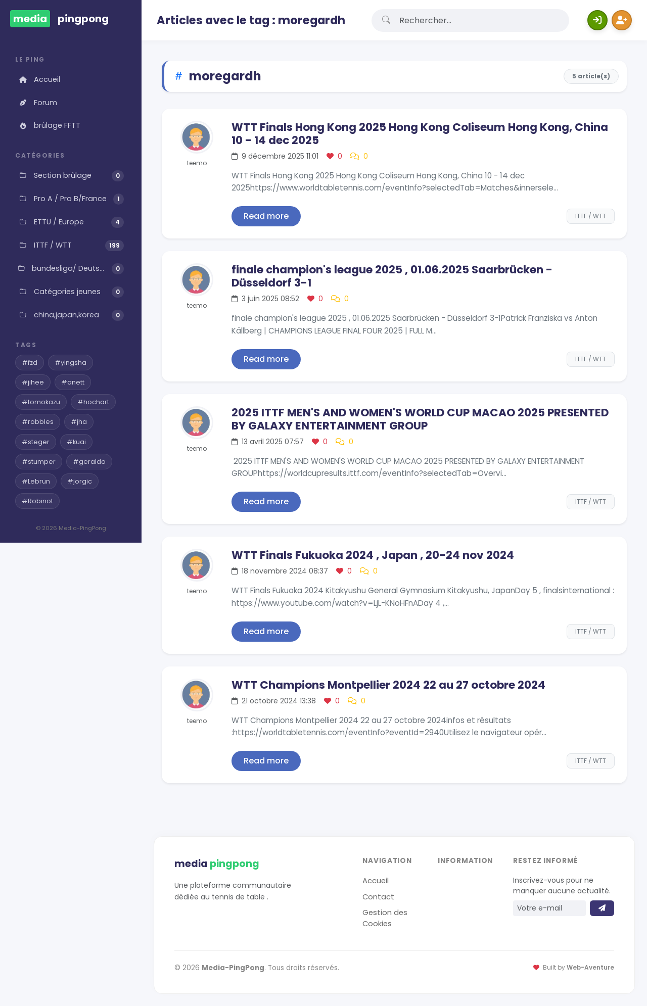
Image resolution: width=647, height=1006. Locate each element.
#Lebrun (36, 481)
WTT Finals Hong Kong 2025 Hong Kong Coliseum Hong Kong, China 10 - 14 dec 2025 (420, 133)
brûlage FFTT (49, 125)
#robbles (38, 421)
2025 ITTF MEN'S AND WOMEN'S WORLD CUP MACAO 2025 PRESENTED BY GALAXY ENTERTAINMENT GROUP (420, 419)
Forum (37, 103)
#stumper (39, 461)
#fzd (29, 362)
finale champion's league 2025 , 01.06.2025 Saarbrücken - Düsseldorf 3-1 (392, 276)
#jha (79, 421)
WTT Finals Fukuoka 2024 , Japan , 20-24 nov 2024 (373, 555)
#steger (36, 442)
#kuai (76, 442)
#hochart (93, 402)
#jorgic (79, 481)
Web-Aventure (590, 968)
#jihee (33, 382)
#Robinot (37, 501)
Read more (266, 216)
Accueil (39, 79)
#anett (72, 382)
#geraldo (89, 461)
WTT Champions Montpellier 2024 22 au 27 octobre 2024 (388, 685)
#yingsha (70, 362)
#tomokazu (41, 402)
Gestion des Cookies (384, 918)
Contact (378, 897)
